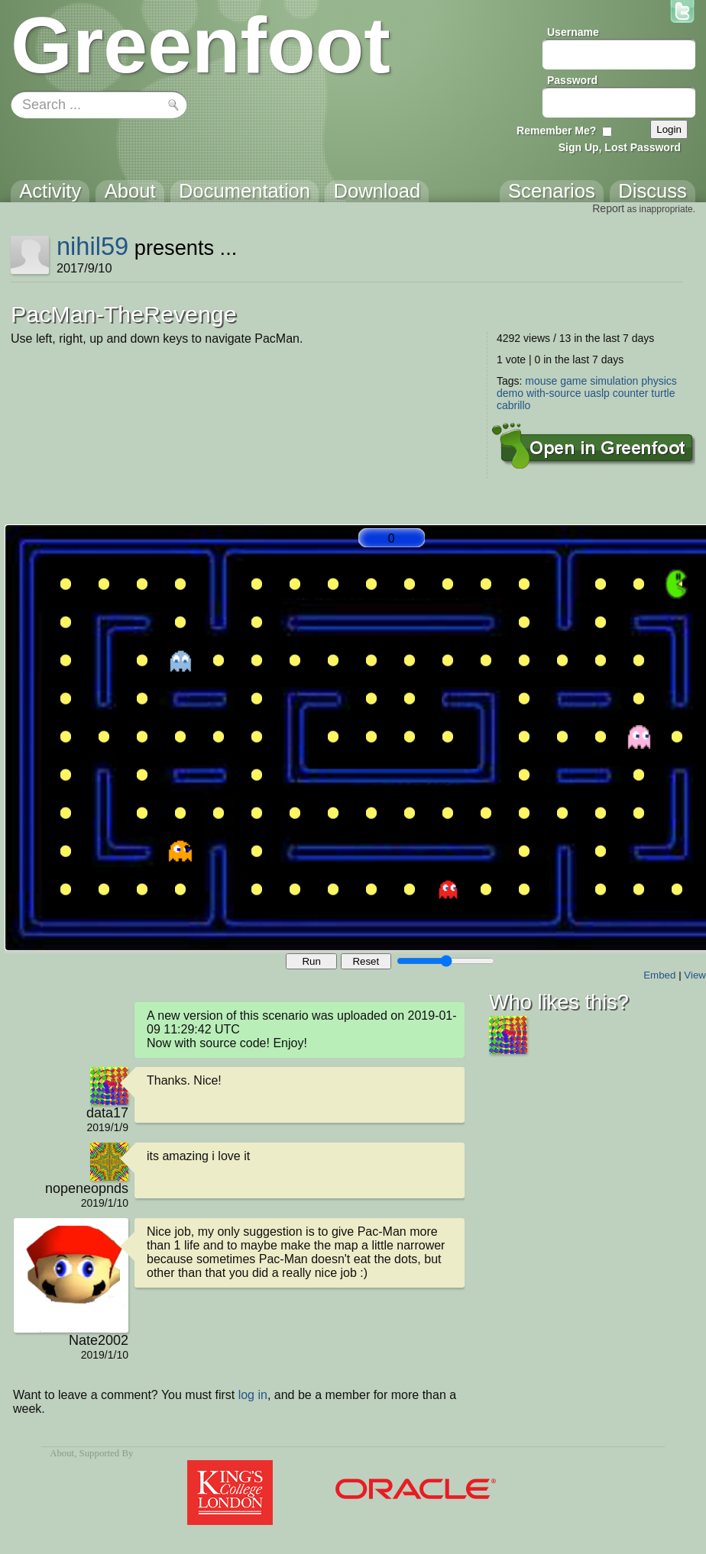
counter (631, 393)
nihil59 (92, 246)
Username (573, 32)
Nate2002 (98, 1340)
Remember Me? (556, 130)
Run (311, 961)
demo (510, 393)
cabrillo (513, 405)
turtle (663, 393)
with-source (553, 393)
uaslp (596, 393)
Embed (659, 975)
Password (572, 80)
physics (659, 381)
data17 (107, 1112)
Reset (365, 961)
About (62, 1453)
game (573, 381)
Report (608, 208)
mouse (541, 381)
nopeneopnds (86, 1188)
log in (252, 1394)
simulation (614, 381)
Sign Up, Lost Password (620, 147)
